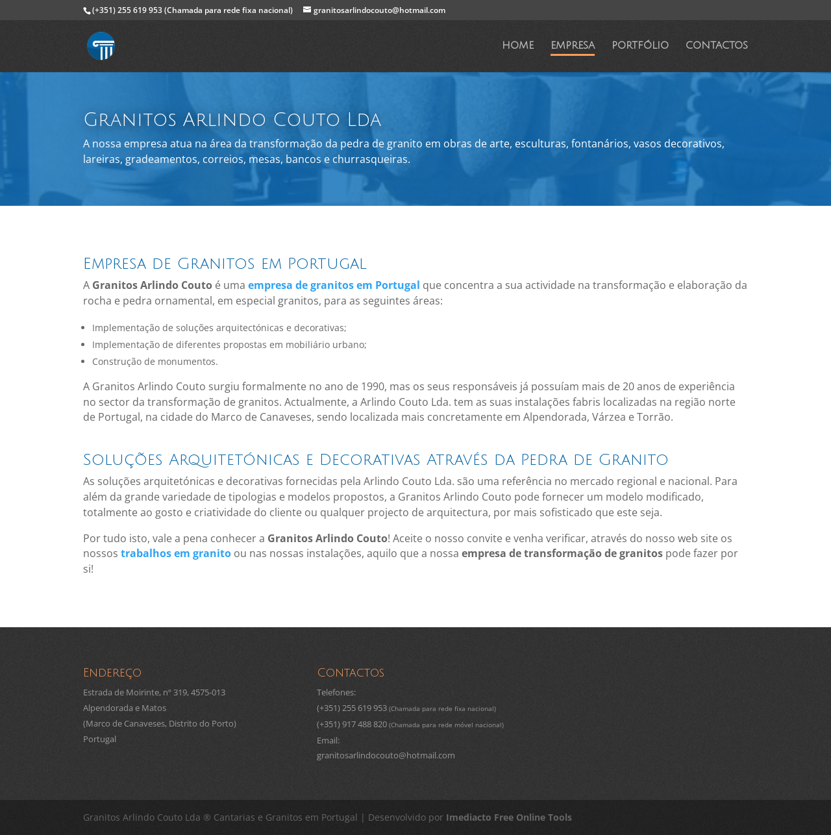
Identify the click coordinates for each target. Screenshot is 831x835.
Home (518, 46)
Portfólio (640, 46)
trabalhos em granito (176, 553)
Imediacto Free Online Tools (509, 817)
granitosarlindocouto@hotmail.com (386, 755)
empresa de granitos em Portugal (334, 285)
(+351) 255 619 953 (192, 10)
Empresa (573, 46)
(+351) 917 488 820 (352, 724)
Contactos (717, 46)
